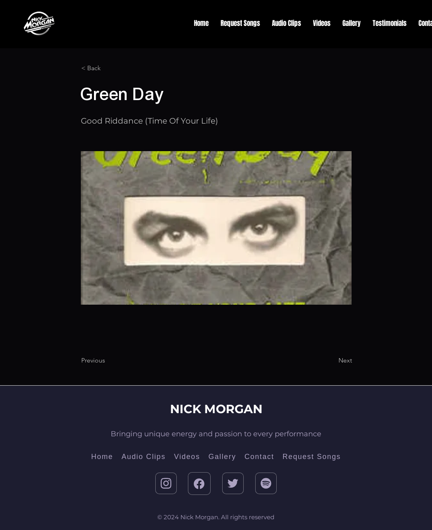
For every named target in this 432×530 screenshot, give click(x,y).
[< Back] (107, 68)
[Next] (332, 360)
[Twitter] (233, 483)
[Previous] (107, 360)
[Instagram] (166, 483)
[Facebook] (199, 483)
